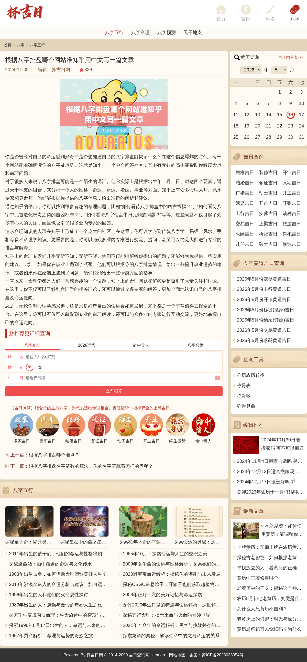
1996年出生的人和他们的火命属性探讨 (48, 594)
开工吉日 (291, 193)
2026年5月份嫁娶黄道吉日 (264, 279)
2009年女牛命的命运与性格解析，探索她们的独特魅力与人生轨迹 (173, 564)
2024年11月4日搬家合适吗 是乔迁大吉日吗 (270, 461)
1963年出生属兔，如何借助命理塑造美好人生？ (58, 574)
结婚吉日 (245, 182)
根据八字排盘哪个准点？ (54, 454)
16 (290, 114)
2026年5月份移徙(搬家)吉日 (265, 309)
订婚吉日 (245, 193)
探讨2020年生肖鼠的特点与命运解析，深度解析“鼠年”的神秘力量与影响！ (173, 604)
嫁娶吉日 (245, 203)
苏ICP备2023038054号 (223, 655)
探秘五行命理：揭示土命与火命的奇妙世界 (166, 615)
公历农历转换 (251, 375)
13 (257, 114)
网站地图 (177, 655)
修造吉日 (291, 244)
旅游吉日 (291, 223)
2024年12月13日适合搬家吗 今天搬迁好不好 (270, 471)
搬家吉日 (245, 172)
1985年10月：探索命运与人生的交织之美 (165, 553)
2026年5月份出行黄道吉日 (264, 289)
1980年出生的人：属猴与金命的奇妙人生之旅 (55, 604)
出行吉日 (245, 213)
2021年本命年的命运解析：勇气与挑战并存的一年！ (173, 625)
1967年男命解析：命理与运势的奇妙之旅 (51, 635)
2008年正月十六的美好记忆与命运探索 (162, 594)
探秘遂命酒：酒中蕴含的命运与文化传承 (50, 564)
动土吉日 (268, 193)
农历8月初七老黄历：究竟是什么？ (270, 598)
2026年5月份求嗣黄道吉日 (264, 340)
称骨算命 (246, 406)
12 (246, 114)
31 (301, 137)
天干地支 (192, 32)
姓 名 (15, 357)
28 (268, 137)
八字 (294, 19)
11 (235, 114)
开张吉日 (291, 203)
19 (246, 126)
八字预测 (166, 32)
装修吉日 (268, 172)
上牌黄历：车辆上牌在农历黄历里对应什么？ (270, 547)
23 (290, 126)
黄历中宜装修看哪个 (257, 578)
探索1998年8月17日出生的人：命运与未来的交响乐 (59, 625)
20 (257, 126)
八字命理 (140, 32)
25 (235, 137)
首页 (8, 45)
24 (301, 126)
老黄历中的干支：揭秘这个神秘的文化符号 (270, 588)
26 (246, 137)
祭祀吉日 (291, 234)
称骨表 (244, 385)
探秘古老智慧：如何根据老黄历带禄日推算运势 (270, 557)
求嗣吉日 (245, 234)
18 (235, 126)
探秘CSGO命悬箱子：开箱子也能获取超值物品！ (173, 584)
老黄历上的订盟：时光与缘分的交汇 (270, 619)
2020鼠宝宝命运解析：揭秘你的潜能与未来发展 (172, 574)
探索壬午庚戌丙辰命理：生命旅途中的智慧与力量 (59, 615)
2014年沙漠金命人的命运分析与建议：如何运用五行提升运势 (59, 584)
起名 (270, 19)
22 (279, 126)
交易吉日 (245, 223)
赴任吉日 (245, 244)
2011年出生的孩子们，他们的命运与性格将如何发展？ (59, 553)
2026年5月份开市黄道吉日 (264, 299)
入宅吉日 (291, 182)
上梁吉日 (268, 223)
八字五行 (114, 32)
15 (279, 114)
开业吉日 (291, 172)
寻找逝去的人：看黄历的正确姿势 (270, 567)
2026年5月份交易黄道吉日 (264, 330)
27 (257, 137)
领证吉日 (268, 182)
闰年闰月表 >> (290, 57)
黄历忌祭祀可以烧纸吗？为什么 (269, 629)
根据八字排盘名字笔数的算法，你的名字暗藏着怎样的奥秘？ (91, 466)
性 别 (15, 367)
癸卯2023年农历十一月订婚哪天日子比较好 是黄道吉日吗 (270, 492)
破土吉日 (268, 244)
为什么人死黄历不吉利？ (262, 608)
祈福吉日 (268, 234)
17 (301, 114)
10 (301, 103)
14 (268, 114)
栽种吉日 (291, 213)
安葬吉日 (268, 213)
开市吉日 (268, 203)
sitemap (158, 655)
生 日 (15, 378)
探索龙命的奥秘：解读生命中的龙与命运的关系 (171, 635)
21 (268, 126)
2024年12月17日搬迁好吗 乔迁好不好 (270, 481)
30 (290, 137)
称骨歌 (244, 395)
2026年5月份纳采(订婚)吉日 (265, 320)
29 (279, 137)
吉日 (245, 19)
